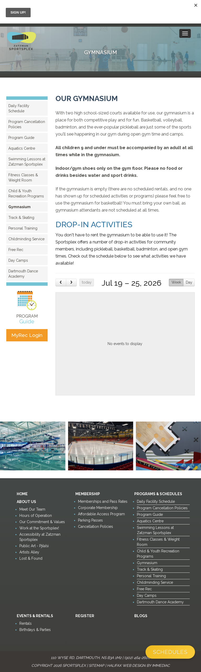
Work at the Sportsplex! (39, 528)
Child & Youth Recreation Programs (26, 193)
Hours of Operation (35, 515)
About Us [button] (26, 502)
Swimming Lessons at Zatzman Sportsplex (26, 161)
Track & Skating (21, 217)
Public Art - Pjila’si (34, 546)
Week (176, 282)
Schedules (170, 652)
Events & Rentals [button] (35, 616)
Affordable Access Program (101, 514)
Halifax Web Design (126, 665)
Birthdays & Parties (35, 630)
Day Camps (18, 260)
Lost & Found (30, 558)
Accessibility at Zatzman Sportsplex (39, 537)
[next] (71, 282)
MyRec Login (26, 335)
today (87, 282)
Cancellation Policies (95, 526)
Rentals (25, 623)
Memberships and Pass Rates (102, 501)
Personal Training (22, 228)
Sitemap (96, 665)
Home (22, 494)
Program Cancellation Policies (26, 124)
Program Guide (21, 138)
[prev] (60, 282)
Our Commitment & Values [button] (42, 522)
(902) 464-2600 (137, 658)
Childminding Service (26, 239)
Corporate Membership (98, 508)
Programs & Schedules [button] (158, 494)
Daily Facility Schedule (18, 108)
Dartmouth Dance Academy (23, 273)
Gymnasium (19, 207)
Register (84, 616)
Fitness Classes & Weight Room (23, 177)
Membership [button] (87, 494)
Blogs (140, 616)
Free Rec (15, 250)
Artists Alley (29, 552)
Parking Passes (90, 520)
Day (189, 282)
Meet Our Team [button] (32, 509)
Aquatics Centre (21, 148)
